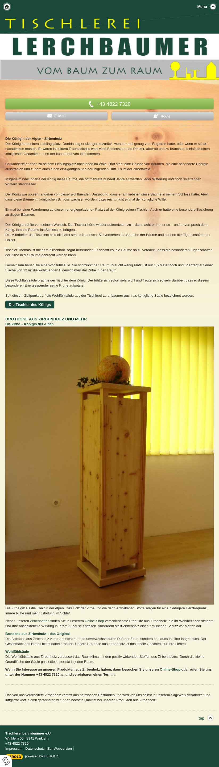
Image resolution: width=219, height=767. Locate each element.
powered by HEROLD (41, 756)
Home (7, 6)
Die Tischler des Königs (30, 305)
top (201, 718)
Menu (202, 7)
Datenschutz (34, 748)
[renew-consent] (6, 761)
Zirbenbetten (39, 621)
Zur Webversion (60, 748)
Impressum (13, 748)
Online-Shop (94, 621)
